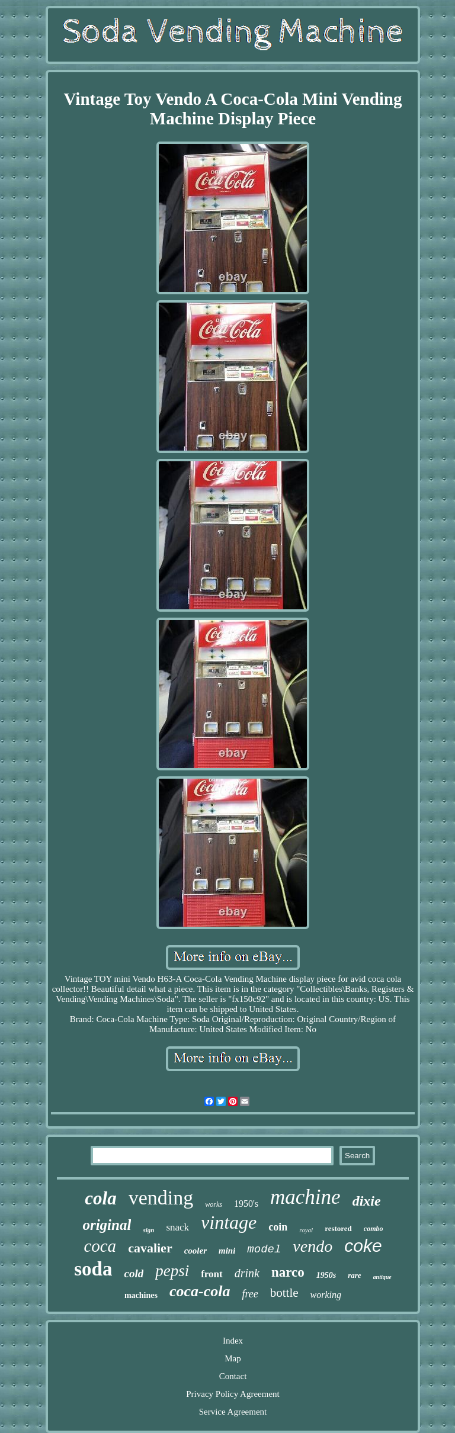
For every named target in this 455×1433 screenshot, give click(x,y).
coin (277, 1227)
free (250, 1294)
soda (93, 1269)
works (213, 1204)
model (264, 1249)
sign (148, 1229)
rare (354, 1275)
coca (100, 1245)
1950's (246, 1204)
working (325, 1295)
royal (306, 1229)
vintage (229, 1222)
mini (227, 1250)
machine (305, 1197)
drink (247, 1273)
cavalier (150, 1248)
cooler (195, 1250)
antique (382, 1277)
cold (133, 1273)
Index (233, 1340)
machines (141, 1295)
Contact (233, 1376)
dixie (367, 1201)
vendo (312, 1246)
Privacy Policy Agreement (232, 1394)
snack (177, 1227)
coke (363, 1245)
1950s (326, 1275)
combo (373, 1229)
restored (338, 1228)
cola (100, 1198)
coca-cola (199, 1291)
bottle (284, 1293)
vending (161, 1198)
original (106, 1225)
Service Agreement (233, 1411)
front (212, 1274)
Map (233, 1358)
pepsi (172, 1271)
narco (288, 1272)
